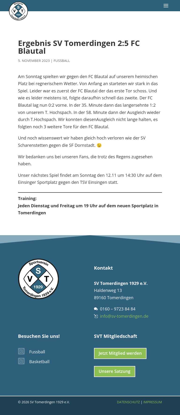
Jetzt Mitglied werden (120, 353)
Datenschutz (128, 402)
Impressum (152, 402)
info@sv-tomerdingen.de (124, 316)
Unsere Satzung (115, 371)
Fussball (61, 60)
